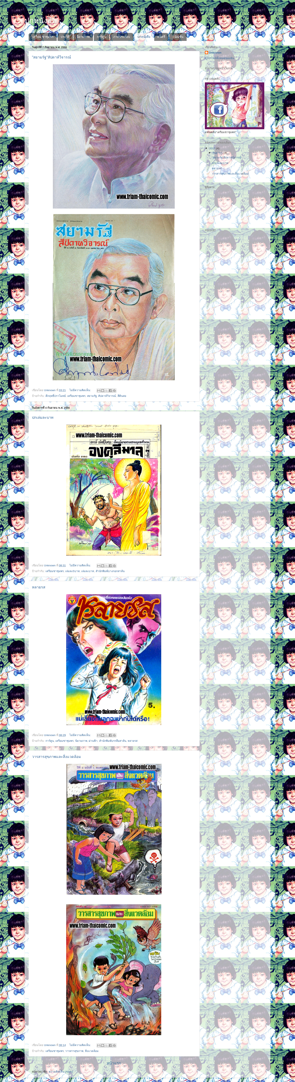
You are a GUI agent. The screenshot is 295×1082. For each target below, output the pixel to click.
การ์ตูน (101, 36)
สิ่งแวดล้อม (92, 1051)
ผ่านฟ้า (93, 740)
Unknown (215, 52)
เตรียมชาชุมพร (76, 395)
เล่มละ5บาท (72, 571)
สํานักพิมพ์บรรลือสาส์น (112, 740)
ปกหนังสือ (143, 36)
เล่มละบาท (87, 571)
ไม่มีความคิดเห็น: (80, 390)
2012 (212, 148)
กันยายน (218, 152)
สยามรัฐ (92, 395)
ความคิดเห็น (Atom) (61, 1071)
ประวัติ (65, 36)
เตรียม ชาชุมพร (43, 36)
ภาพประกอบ (121, 36)
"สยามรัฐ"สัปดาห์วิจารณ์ (51, 57)
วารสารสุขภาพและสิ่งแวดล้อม (56, 757)
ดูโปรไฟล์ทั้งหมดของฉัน (219, 58)
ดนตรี (161, 36)
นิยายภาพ (83, 36)
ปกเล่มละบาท (42, 417)
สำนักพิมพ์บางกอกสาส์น (110, 571)
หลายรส (38, 587)
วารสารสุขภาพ (74, 1051)
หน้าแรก (114, 1063)
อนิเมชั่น (177, 36)
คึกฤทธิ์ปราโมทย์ (55, 395)
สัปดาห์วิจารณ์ (107, 395)
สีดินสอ (122, 395)
